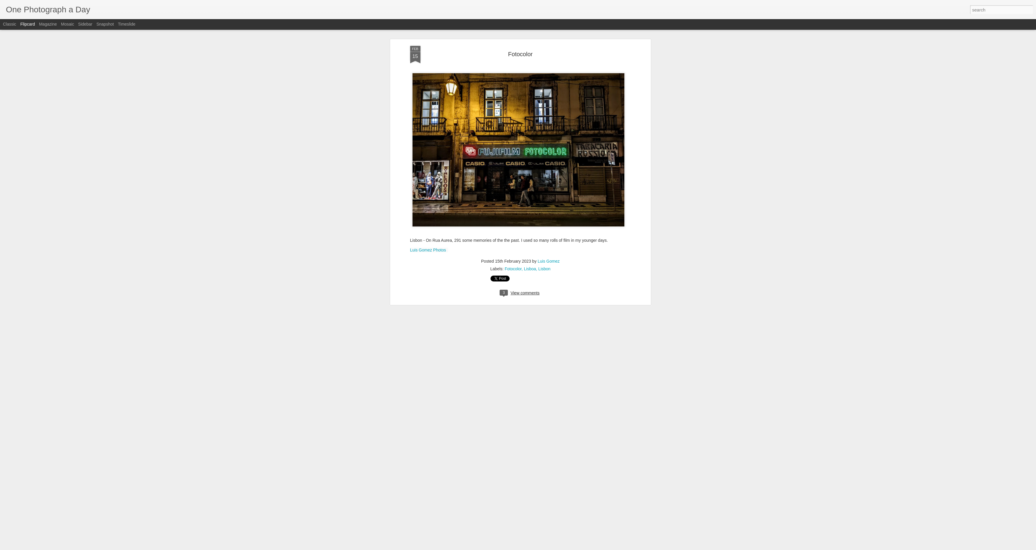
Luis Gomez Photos (428, 33)
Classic (9, 24)
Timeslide (126, 24)
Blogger (536, 547)
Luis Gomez (549, 44)
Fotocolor (513, 52)
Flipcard (27, 24)
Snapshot (105, 24)
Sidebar (85, 24)
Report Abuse (553, 547)
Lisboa (530, 52)
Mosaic (67, 24)
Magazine (48, 24)
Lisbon (544, 52)
